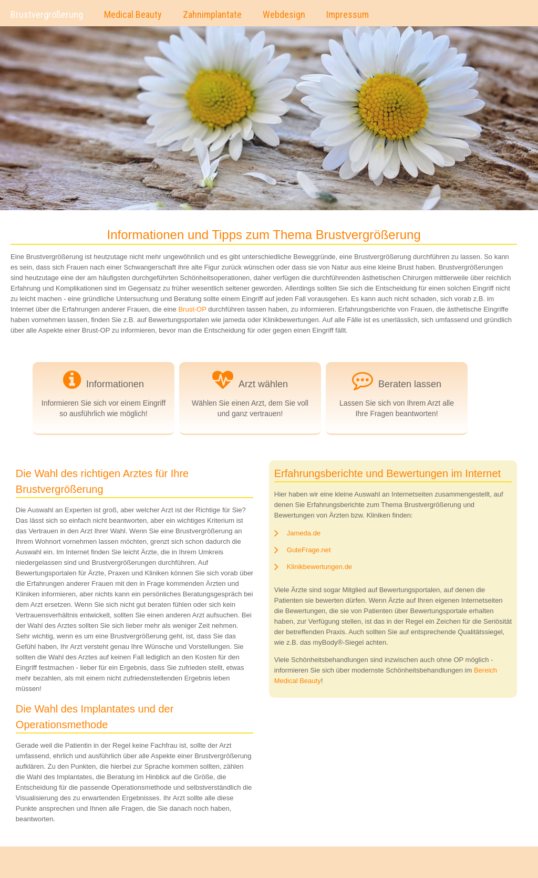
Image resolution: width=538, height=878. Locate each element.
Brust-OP (192, 309)
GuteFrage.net (309, 550)
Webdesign (284, 14)
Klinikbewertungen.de (319, 567)
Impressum (347, 14)
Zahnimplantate (212, 14)
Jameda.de (303, 533)
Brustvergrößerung (47, 14)
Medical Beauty (133, 14)
